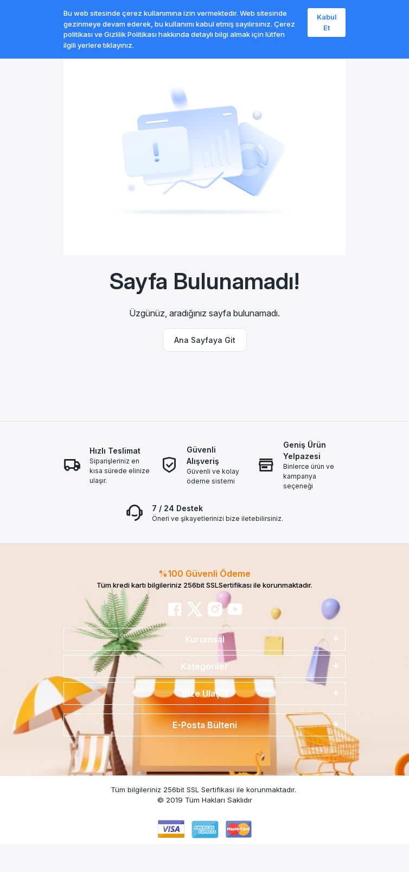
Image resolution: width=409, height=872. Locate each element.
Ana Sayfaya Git (204, 340)
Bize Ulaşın (205, 693)
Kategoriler (204, 666)
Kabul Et (327, 22)
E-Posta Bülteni (204, 725)
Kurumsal (205, 639)
